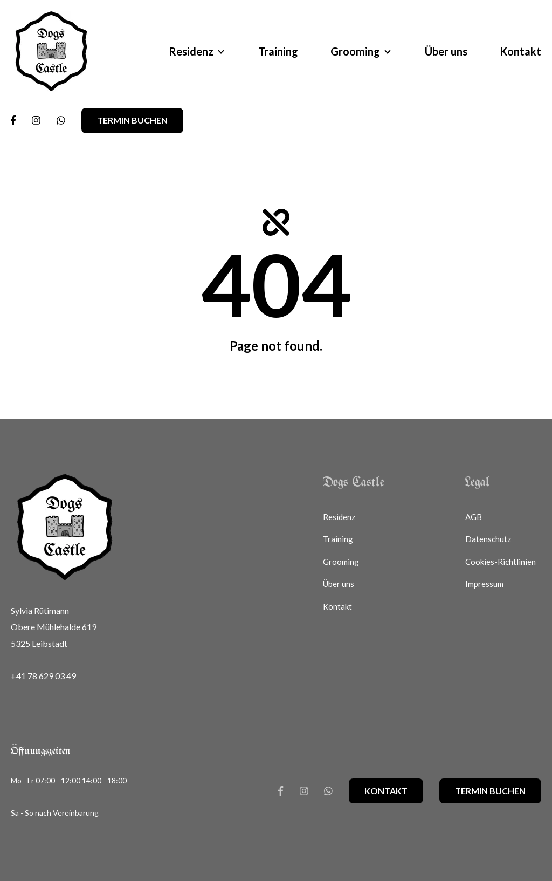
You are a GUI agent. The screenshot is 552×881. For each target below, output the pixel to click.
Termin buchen (132, 120)
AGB (473, 517)
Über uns (446, 51)
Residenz (191, 51)
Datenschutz (488, 539)
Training (278, 51)
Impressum (484, 584)
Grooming (355, 51)
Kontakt (520, 51)
